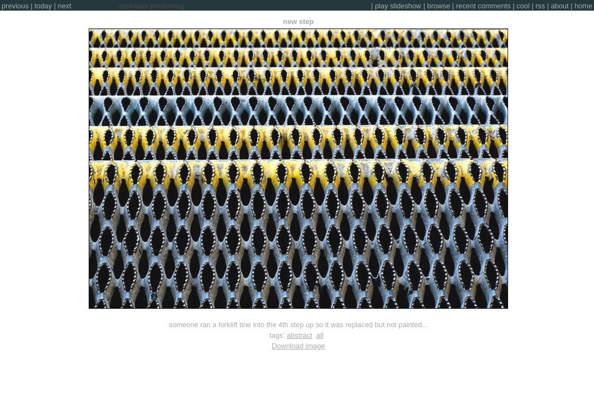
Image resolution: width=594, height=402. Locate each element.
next (64, 6)
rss (540, 6)
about (560, 6)
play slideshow (398, 6)
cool (522, 6)
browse (438, 6)
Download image (298, 346)
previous (15, 6)
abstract (299, 335)
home (583, 6)
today (43, 6)
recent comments (483, 6)
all (319, 335)
